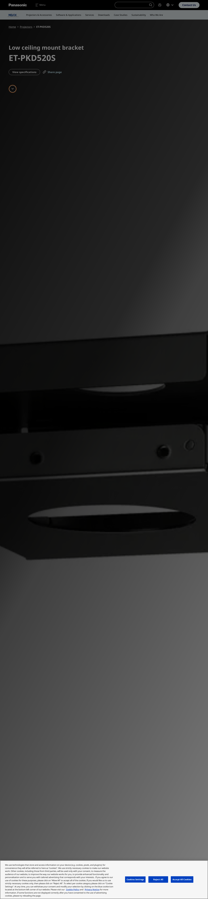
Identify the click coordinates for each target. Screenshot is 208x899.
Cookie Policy (72, 889)
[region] (104, 879)
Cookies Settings (135, 879)
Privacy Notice (92, 889)
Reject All (158, 879)
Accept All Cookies (182, 879)
